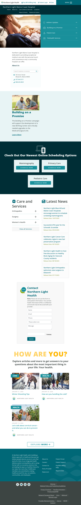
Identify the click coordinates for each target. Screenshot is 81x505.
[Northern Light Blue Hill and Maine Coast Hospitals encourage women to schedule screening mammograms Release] (55, 196)
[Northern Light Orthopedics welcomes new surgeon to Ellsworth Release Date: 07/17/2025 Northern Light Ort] (55, 254)
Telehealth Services (51, 36)
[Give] (51, 3)
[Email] (39, 293)
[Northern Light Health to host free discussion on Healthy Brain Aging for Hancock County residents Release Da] (55, 238)
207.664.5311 (49, 62)
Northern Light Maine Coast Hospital (19, 8)
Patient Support (61, 441)
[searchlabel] (55, 54)
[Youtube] (21, 463)
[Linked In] (28, 463)
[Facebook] (17, 463)
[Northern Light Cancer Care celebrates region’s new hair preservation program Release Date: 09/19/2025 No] (55, 223)
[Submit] (31, 318)
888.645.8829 (49, 65)
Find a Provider (47, 448)
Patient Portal (60, 438)
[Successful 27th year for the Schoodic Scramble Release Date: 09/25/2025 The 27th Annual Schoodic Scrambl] (55, 210)
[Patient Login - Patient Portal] (43, 3)
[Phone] (39, 297)
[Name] (39, 289)
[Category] (39, 301)
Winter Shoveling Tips (20, 373)
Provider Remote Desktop (46, 480)
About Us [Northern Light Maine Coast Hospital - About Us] (53, 7)
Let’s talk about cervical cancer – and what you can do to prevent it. (25, 407)
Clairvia (59, 480)
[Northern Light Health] (10, 2)
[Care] (25, 360)
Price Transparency (44, 491)
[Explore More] (40, 423)
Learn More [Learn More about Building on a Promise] (16, 117)
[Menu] (68, 2)
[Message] (39, 305)
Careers (44, 441)
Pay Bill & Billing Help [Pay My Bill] (61, 445)
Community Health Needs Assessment (53, 489)
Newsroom (45, 451)
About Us (15, 66)
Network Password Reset (46, 474)
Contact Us (45, 444)
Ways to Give (60, 450)
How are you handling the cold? (54, 373)
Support (52, 482)
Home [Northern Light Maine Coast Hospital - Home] (47, 7)
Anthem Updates (50, 20)
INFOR (65, 480)
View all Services (25, 212)
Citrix (57, 474)
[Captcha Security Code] (36, 313)
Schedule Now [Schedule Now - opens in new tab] (26, 150)
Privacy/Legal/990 (52, 470)
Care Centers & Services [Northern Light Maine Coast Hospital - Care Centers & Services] (64, 7)
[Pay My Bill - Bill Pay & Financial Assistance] (29, 3)
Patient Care (49, 31)
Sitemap (52, 463)
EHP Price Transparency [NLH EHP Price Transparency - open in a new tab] (59, 491)
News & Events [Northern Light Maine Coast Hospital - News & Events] (62, 10)
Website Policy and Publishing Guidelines (53, 465)
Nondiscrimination (59, 469)
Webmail (64, 474)
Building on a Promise (52, 25)
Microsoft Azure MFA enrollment (53, 485)
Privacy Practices (46, 469)
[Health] (55, 360)
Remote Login (53, 476)
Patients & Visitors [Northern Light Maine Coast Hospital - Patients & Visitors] (73, 10)
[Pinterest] (25, 463)
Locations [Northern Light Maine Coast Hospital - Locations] (75, 7)
